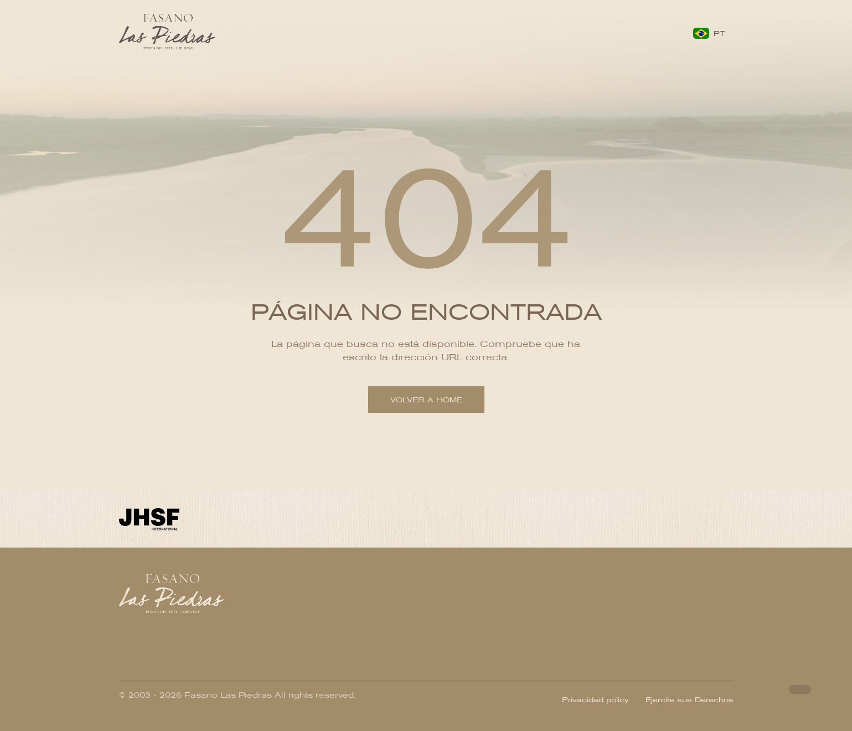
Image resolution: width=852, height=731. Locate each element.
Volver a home (426, 400)
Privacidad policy (595, 699)
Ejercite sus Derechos (690, 699)
